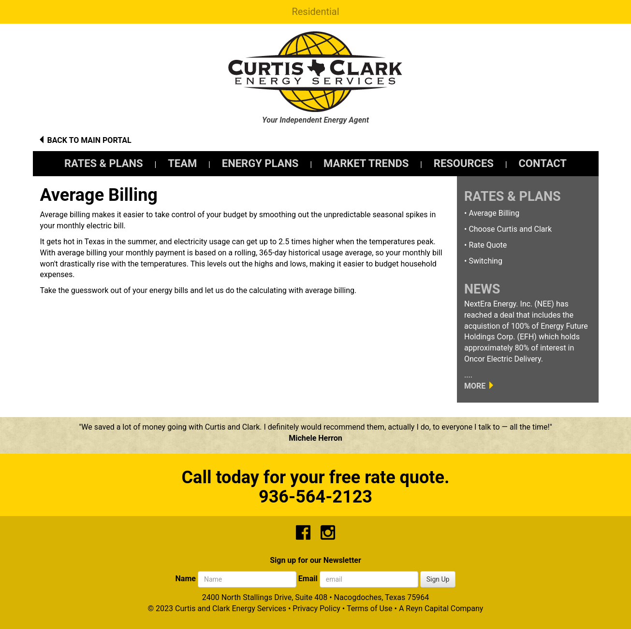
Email (308, 578)
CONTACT (542, 163)
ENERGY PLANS (260, 163)
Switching (485, 261)
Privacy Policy (316, 608)
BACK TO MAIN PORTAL (89, 140)
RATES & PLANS (103, 163)
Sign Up (438, 579)
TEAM (182, 163)
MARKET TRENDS (366, 163)
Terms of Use (370, 608)
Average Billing (494, 213)
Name (186, 578)
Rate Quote (488, 245)
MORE (474, 386)
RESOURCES (464, 163)
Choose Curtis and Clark (510, 229)
